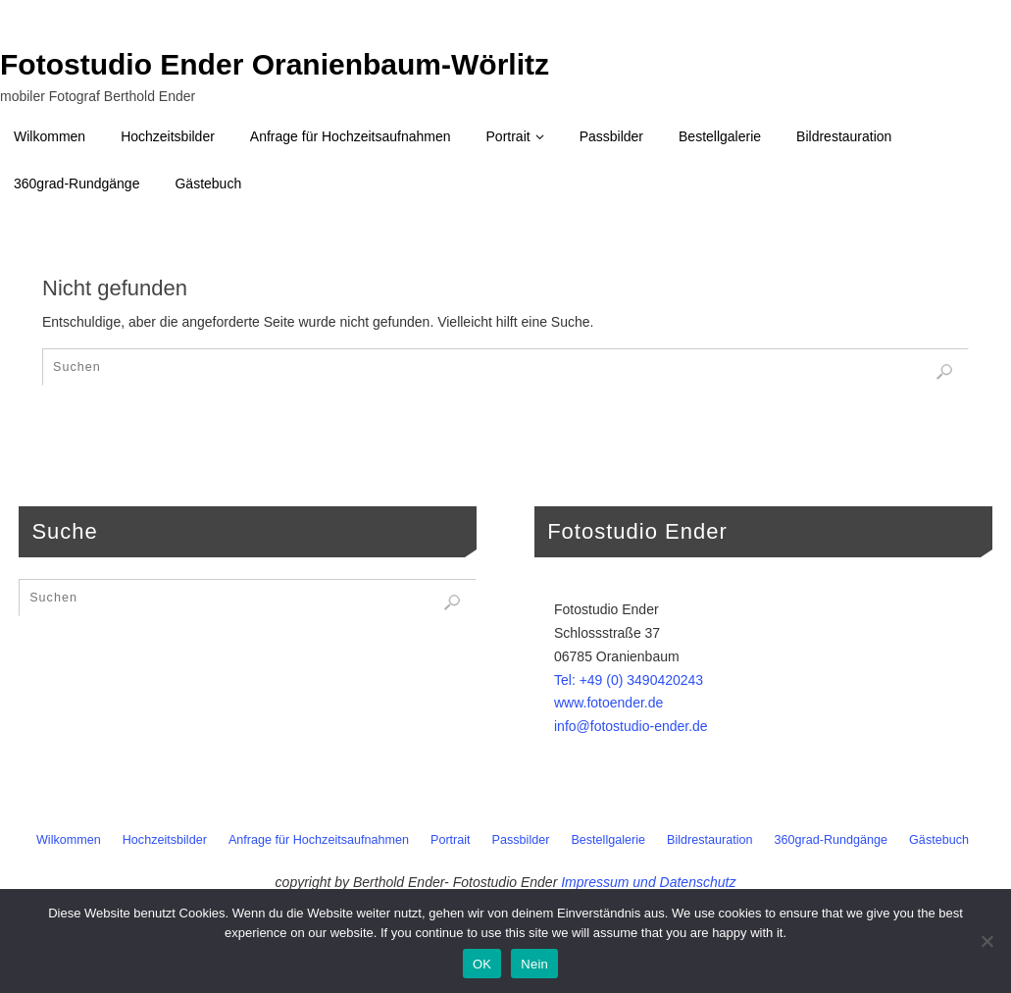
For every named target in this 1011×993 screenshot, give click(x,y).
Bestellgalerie (608, 840)
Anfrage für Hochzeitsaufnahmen (318, 840)
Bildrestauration (710, 840)
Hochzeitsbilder (165, 840)
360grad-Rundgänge (831, 840)
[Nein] (986, 941)
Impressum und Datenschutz (648, 882)
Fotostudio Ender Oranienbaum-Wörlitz (274, 64)
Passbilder (521, 840)
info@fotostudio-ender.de (631, 726)
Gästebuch (939, 840)
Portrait (450, 840)
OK (482, 964)
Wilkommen (68, 840)
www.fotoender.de (608, 702)
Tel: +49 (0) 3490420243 (628, 680)
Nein (534, 964)
